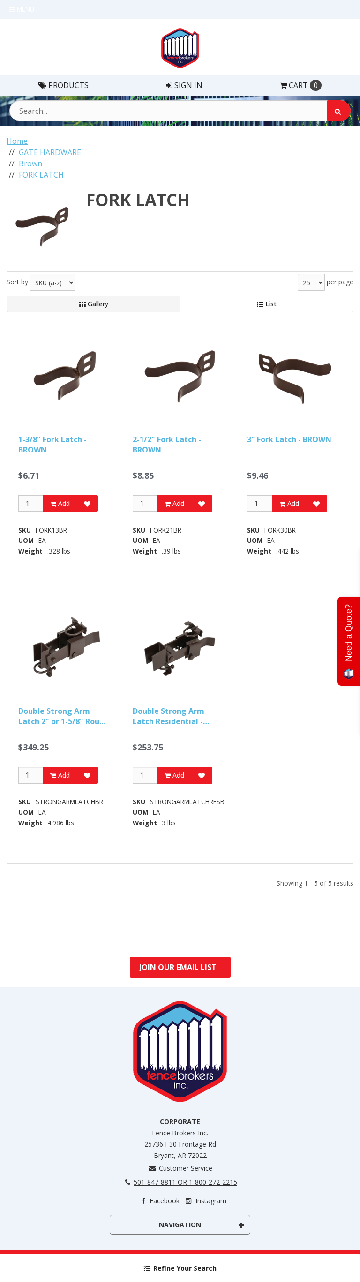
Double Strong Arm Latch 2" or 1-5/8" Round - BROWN (63, 716)
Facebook (159, 1200)
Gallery (93, 303)
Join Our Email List (178, 967)
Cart (301, 85)
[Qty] (30, 503)
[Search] (339, 110)
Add (60, 503)
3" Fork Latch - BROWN (289, 439)
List (267, 303)
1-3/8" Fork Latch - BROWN (52, 444)
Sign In (184, 85)
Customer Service (180, 1167)
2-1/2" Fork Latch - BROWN (167, 444)
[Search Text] (180, 110)
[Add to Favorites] (87, 503)
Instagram (205, 1200)
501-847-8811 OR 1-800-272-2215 (180, 1182)
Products (63, 85)
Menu (21, 9)
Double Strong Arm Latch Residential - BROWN (168, 716)
